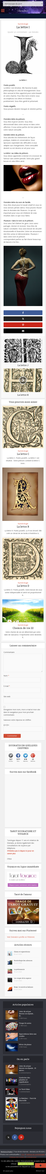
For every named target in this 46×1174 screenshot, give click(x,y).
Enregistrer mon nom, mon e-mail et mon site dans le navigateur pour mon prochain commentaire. (22, 712)
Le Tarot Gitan (24, 1089)
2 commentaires (25, 1084)
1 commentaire (24, 1092)
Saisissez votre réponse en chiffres (17, 720)
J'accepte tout (26, 1164)
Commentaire (9, 652)
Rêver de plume (25, 1044)
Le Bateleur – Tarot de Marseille (27, 1099)
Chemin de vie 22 (23, 628)
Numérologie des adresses (23, 960)
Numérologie (23, 24)
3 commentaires (25, 1073)
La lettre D (23, 585)
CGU (22, 1154)
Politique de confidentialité (35, 1154)
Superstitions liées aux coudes (27, 1035)
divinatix (35, 32)
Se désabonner (31, 1157)
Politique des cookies (17, 1157)
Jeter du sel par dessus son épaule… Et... (26, 1013)
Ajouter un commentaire (17, 32)
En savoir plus (8, 1171)
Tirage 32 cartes (25, 1023)
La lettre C (23, 453)
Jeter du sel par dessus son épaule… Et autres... (27, 1068)
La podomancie (19, 969)
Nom (6, 676)
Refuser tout (40, 1171)
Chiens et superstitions (22, 952)
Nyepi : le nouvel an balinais (23, 987)
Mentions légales (6, 1152)
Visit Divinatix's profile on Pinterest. (21, 937)
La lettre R (23, 526)
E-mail (7, 686)
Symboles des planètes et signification (24, 1079)
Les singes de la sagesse (22, 978)
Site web (7, 696)
